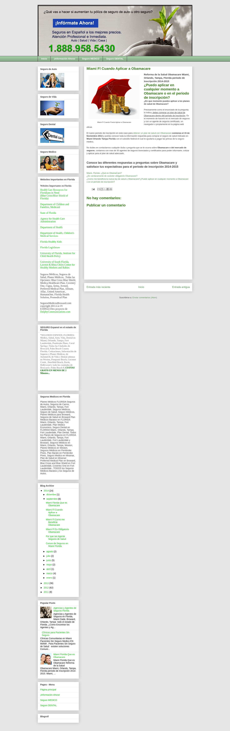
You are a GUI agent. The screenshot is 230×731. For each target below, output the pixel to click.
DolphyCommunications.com (55, 311)
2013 (46, 583)
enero (49, 577)
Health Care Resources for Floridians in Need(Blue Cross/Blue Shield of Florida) (54, 194)
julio (48, 556)
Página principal (48, 689)
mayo (49, 564)
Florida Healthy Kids (51, 241)
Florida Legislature (50, 247)
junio (49, 560)
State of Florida (48, 213)
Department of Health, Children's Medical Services (57, 234)
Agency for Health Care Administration (52, 220)
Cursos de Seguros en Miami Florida (57, 544)
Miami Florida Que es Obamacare (56, 504)
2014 (46, 490)
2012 (46, 587)
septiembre (52, 499)
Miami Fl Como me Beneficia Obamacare (55, 522)
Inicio (44, 58)
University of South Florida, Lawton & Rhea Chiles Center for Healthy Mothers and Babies (57, 264)
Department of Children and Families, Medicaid (54, 205)
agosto (50, 551)
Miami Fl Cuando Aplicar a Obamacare (54, 512)
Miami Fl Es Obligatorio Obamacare (57, 530)
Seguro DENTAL (114, 58)
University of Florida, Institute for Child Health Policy (57, 254)
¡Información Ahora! (64, 58)
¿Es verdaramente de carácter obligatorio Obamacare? (112, 176)
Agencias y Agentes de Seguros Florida (65, 609)
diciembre (51, 494)
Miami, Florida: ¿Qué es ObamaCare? (104, 173)
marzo (49, 573)
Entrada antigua (181, 287)
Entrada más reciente (98, 287)
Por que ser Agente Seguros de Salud (56, 537)
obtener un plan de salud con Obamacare (152, 133)
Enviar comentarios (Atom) (144, 297)
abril (48, 569)
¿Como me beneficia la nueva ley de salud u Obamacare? (113, 179)
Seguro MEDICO (90, 58)
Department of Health (51, 227)
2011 (46, 592)
